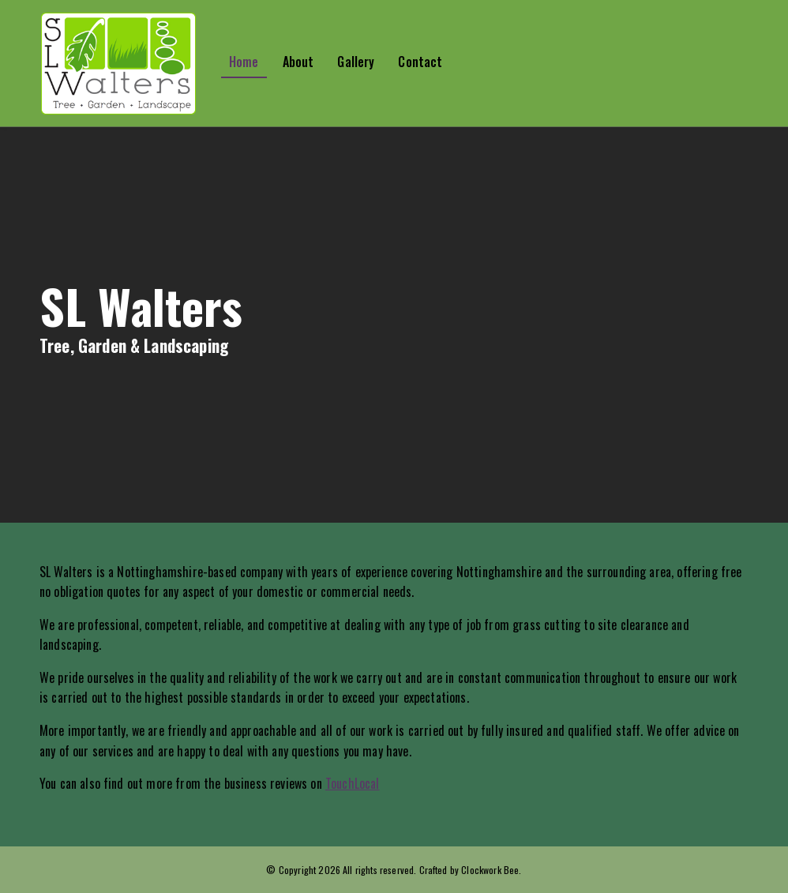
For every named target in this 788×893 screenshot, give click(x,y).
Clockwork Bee (490, 869)
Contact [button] (420, 61)
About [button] (298, 61)
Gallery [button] (355, 61)
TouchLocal (352, 783)
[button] (130, 63)
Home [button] (244, 61)
